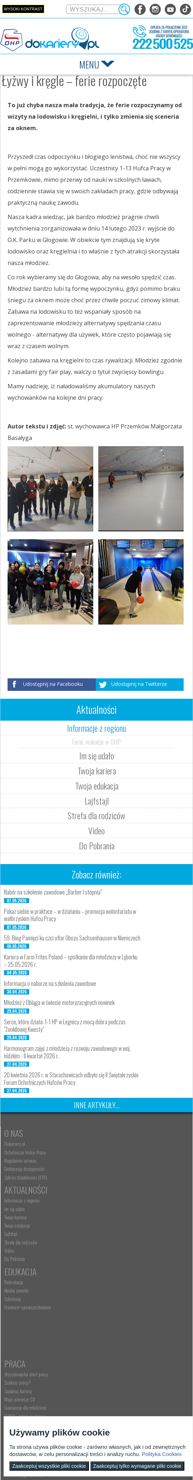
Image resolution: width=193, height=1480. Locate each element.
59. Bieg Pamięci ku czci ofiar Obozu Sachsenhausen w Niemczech (72, 938)
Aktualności (117, 1132)
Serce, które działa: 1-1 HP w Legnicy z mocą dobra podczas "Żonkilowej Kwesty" (65, 1026)
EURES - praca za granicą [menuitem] (117, 1267)
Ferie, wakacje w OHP (96, 741)
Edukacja (20, 1214)
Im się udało (96, 755)
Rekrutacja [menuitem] (13, 1225)
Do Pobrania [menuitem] (106, 1202)
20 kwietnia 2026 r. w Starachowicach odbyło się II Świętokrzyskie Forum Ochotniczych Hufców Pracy (71, 1079)
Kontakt (18, 1390)
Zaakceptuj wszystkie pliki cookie (49, 1466)
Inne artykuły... (97, 1105)
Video (96, 830)
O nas (13, 1132)
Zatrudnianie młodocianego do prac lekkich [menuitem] (133, 1353)
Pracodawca (118, 1306)
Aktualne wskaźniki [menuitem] (112, 1275)
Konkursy (113, 1390)
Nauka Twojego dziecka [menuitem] (24, 1317)
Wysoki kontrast (23, 9)
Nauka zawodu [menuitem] (16, 1233)
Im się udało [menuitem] (106, 1152)
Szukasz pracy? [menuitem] (109, 1233)
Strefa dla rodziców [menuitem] (112, 1185)
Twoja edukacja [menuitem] (109, 1168)
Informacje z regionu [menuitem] (113, 1143)
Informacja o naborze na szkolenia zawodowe (50, 983)
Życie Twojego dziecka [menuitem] (23, 1334)
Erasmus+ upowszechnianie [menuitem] (27, 1250)
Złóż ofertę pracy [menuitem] (110, 1361)
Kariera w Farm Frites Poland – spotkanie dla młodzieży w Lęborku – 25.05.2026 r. (71, 961)
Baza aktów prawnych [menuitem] (114, 1378)
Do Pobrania (97, 845)
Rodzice (17, 1306)
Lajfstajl (97, 800)
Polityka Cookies (162, 1454)
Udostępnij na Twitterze (139, 683)
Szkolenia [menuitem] (12, 1242)
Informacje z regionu (96, 727)
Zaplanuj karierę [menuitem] (110, 1242)
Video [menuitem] (101, 1193)
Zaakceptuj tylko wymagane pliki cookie (137, 1466)
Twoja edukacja (96, 785)
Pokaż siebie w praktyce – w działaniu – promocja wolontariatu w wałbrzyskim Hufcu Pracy (70, 915)
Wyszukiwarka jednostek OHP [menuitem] (29, 1401)
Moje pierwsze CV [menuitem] (111, 1250)
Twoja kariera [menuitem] (107, 1160)
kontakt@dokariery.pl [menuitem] (23, 1409)
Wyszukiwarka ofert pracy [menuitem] (118, 1225)
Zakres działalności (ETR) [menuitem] (25, 1177)
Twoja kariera (96, 770)
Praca (106, 1214)
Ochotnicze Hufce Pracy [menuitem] (25, 1152)
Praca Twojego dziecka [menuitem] (23, 1325)
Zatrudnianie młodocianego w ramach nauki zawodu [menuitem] (133, 1328)
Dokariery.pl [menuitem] (14, 1143)
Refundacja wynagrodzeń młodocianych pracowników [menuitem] (129, 1342)
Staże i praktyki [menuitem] (109, 1369)
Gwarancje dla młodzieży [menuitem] (117, 1258)
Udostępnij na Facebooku (53, 683)
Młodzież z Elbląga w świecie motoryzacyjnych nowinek (59, 1002)
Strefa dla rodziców (96, 815)
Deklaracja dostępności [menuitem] (24, 1168)
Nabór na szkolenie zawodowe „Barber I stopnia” (53, 892)
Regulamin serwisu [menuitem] (20, 1160)
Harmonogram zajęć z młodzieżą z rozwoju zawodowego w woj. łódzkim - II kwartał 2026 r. (67, 1052)
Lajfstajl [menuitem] (102, 1177)
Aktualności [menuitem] (106, 1317)
